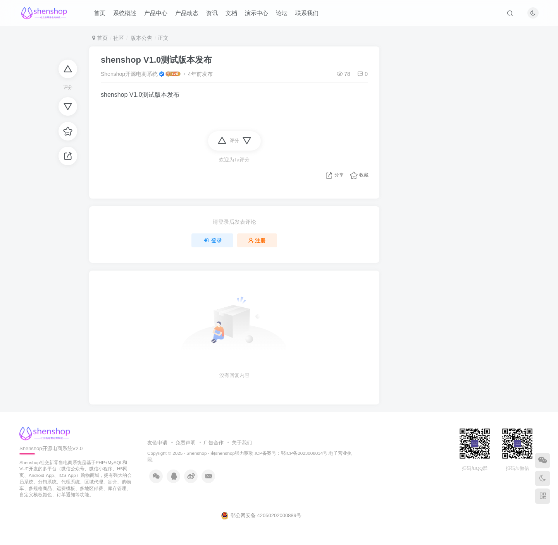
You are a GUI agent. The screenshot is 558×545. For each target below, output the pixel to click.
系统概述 (124, 13)
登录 (212, 240)
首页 (99, 13)
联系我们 (307, 13)
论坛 (282, 13)
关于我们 (242, 443)
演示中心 (256, 13)
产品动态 (186, 13)
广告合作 (213, 443)
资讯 (212, 13)
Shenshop (196, 453)
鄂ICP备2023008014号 (304, 453)
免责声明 (186, 443)
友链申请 (157, 443)
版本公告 (140, 38)
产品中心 (155, 13)
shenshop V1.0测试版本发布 (156, 60)
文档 (231, 13)
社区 (118, 38)
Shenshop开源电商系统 (129, 74)
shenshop (225, 453)
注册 (257, 240)
